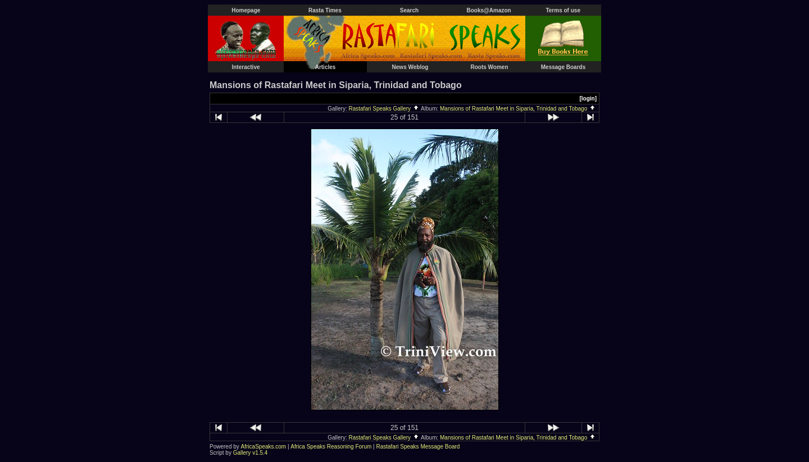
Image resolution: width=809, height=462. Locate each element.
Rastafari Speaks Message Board (418, 446)
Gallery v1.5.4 (250, 453)
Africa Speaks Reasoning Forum (330, 446)
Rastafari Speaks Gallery (384, 109)
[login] (588, 98)
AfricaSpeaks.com (264, 446)
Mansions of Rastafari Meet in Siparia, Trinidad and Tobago (518, 109)
